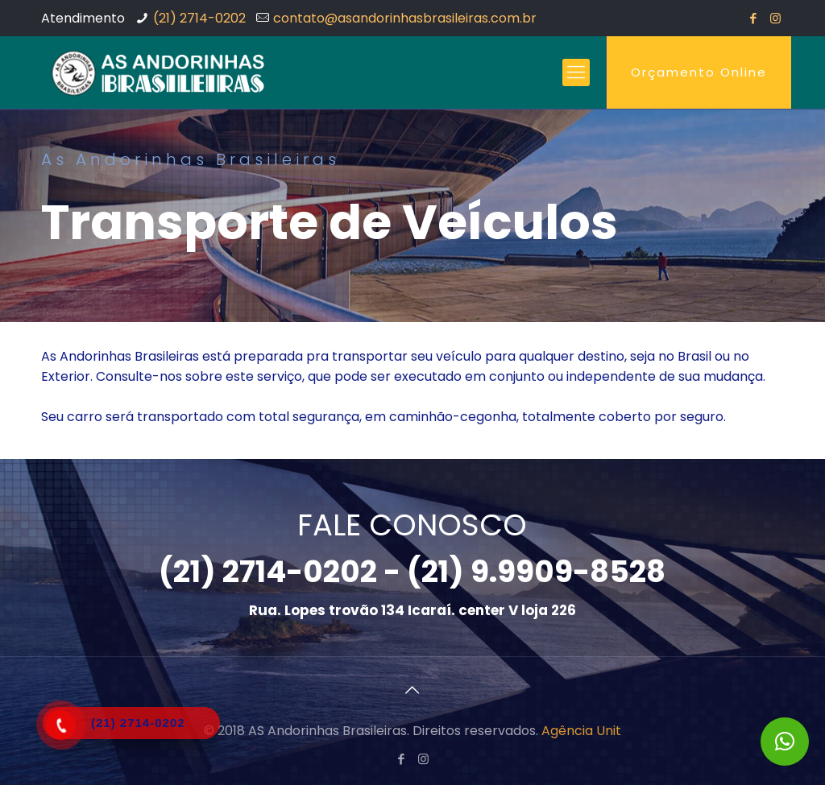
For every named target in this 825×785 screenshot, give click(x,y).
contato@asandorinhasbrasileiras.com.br (405, 18)
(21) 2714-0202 (199, 18)
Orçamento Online (699, 72)
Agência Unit (581, 730)
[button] (785, 741)
